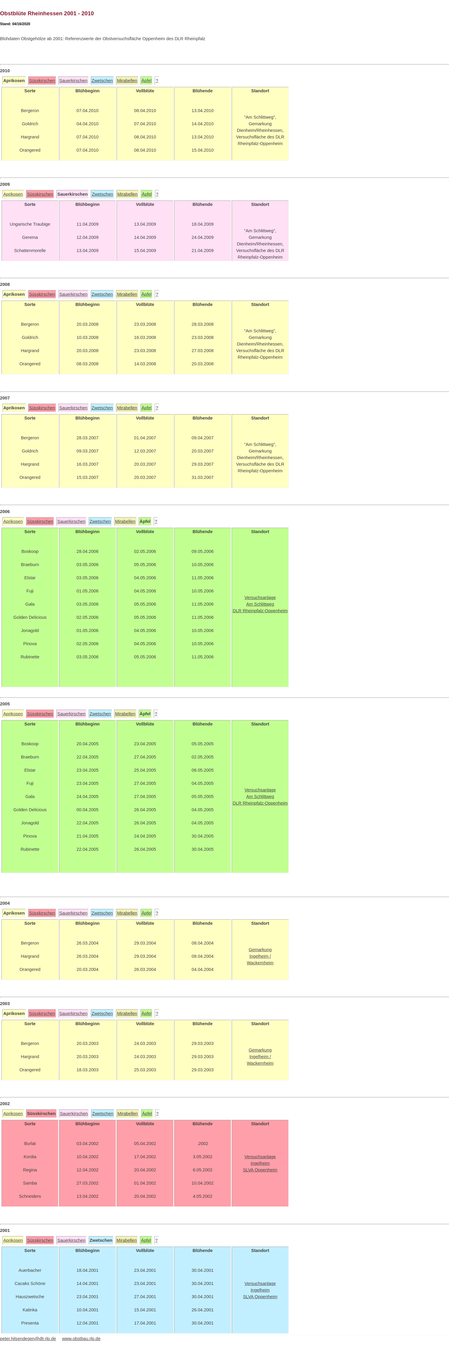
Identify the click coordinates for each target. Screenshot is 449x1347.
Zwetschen (102, 80)
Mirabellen (127, 80)
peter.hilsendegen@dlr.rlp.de (28, 1338)
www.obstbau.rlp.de (81, 1338)
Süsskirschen (42, 80)
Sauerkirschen (73, 80)
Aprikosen (13, 194)
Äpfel (146, 80)
